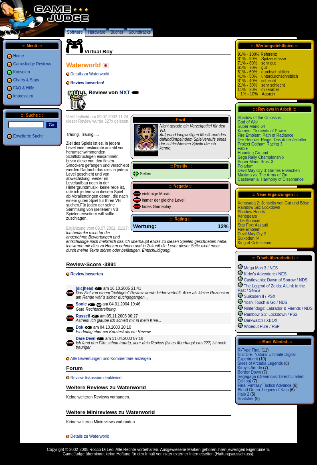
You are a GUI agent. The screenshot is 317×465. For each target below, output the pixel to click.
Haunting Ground (253, 153)
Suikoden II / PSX (259, 296)
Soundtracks (140, 32)
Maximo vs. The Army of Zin (262, 175)
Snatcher (246, 398)
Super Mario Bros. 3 (255, 162)
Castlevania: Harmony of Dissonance (271, 179)
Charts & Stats (26, 80)
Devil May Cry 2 (252, 234)
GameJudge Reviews (32, 64)
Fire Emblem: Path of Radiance (265, 135)
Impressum (23, 96)
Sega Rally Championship (261, 157)
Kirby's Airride (250, 368)
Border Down (249, 372)
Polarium (245, 166)
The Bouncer (249, 220)
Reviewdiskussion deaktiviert (96, 378)
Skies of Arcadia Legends (260, 363)
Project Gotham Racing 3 (260, 144)
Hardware (96, 32)
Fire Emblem (249, 229)
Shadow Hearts (251, 212)
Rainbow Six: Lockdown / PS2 (270, 314)
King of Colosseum (254, 243)
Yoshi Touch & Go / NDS (265, 302)
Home (18, 56)
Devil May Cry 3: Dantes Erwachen (269, 170)
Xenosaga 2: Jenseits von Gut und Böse (273, 203)
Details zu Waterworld (90, 74)
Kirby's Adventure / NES (265, 274)
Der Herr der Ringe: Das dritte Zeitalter (272, 139)
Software (75, 32)
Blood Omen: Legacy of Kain (263, 390)
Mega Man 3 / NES (261, 268)
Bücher (117, 32)
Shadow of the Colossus (259, 117)
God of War (248, 122)
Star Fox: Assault (253, 225)
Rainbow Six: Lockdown (259, 207)
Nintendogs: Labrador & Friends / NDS (278, 308)
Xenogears (247, 216)
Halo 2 (243, 394)
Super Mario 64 (251, 126)
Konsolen (21, 72)
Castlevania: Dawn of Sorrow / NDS (275, 280)
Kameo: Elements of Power (262, 131)
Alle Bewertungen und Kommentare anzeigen (110, 358)
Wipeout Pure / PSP (262, 326)
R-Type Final (249, 350)
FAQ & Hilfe (23, 88)
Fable (243, 148)
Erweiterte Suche (28, 136)
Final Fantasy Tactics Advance (264, 385)
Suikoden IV (248, 238)
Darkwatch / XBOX (260, 320)
